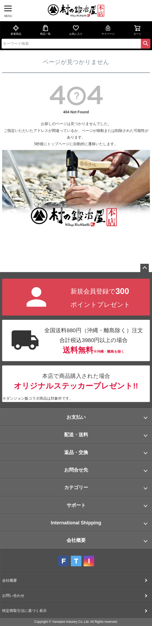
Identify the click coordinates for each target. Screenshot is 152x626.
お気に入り (75, 30)
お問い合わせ (13, 595)
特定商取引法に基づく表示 (24, 610)
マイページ (108, 30)
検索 (145, 43)
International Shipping (76, 522)
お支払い (76, 417)
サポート (76, 505)
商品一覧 (45, 30)
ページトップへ (144, 268)
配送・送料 (76, 434)
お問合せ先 (76, 470)
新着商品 (16, 30)
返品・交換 (76, 452)
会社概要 (76, 540)
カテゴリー (76, 487)
